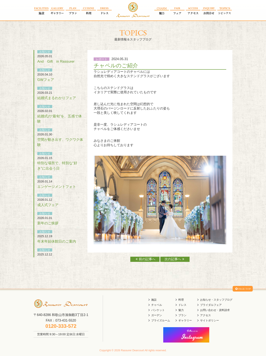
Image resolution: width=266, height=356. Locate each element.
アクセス (205, 315)
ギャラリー (185, 320)
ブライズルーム (160, 320)
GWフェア (45, 80)
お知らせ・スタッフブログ (216, 299)
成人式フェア (47, 205)
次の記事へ (174, 259)
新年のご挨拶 (47, 223)
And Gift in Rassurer (56, 61)
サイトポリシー (209, 320)
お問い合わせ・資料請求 (215, 310)
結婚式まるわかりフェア (56, 98)
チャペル (156, 304)
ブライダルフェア (211, 304)
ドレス (182, 304)
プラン (182, 315)
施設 (154, 299)
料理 (181, 299)
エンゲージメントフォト (56, 187)
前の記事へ (144, 259)
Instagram (192, 335)
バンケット (158, 310)
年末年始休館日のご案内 (56, 241)
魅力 (181, 310)
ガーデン (156, 315)
